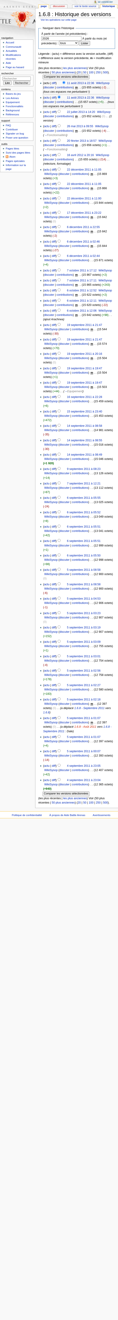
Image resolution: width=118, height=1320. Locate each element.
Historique (108, 6)
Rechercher (7, 73)
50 (84, 72)
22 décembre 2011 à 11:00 (84, 198)
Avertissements (102, 815)
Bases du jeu (13, 93)
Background (13, 110)
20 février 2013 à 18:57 (82, 140)
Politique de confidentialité (27, 815)
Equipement (13, 102)
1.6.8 (46, 712)
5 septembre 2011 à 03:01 (84, 656)
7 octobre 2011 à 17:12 (82, 270)
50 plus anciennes (63, 72)
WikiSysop (103, 83)
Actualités (11, 51)
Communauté (13, 46)
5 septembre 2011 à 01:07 (84, 718)
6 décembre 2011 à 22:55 (83, 227)
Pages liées (12, 148)
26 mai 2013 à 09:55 (80, 126)
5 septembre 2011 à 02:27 (84, 685)
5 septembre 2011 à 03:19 (84, 627)
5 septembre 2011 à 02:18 (84, 699)
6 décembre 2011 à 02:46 (83, 241)
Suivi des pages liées (18, 152)
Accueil (10, 42)
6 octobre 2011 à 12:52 (82, 290)
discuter (49, 87)
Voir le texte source (85, 6)
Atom (12, 156)
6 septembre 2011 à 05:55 (84, 497)
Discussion (59, 6)
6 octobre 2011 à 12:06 (82, 310)
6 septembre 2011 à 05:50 (84, 555)
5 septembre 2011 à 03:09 (84, 641)
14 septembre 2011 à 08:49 (84, 454)
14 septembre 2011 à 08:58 (84, 425)
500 (105, 72)
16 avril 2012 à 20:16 (80, 155)
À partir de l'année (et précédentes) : (64, 33)
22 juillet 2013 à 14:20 (81, 112)
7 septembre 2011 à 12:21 (84, 483)
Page (44, 6)
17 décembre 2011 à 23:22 (84, 212)
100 (91, 72)
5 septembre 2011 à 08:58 (84, 569)
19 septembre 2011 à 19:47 (84, 368)
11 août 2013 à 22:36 (80, 83)
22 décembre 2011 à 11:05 (84, 169)
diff (54, 83)
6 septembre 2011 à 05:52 (84, 512)
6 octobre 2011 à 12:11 (82, 300)
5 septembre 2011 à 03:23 (84, 613)
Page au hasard (15, 67)
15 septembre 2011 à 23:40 (84, 411)
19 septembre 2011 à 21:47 (84, 325)
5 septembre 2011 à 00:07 (84, 751)
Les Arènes (12, 98)
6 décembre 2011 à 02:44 (83, 256)
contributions (65, 87)
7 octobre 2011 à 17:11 (82, 280)
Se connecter (105, 1)
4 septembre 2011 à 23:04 (84, 780)
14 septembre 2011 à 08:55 (84, 440)
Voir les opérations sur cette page (58, 19)
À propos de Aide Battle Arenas (67, 815)
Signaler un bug (15, 133)
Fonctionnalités (14, 106)
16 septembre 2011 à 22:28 (84, 397)
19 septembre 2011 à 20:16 (84, 353)
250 (98, 72)
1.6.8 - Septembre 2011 (89, 708)
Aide (8, 63)
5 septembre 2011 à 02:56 (84, 670)
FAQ (8, 125)
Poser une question (17, 137)
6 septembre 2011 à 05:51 (84, 526)
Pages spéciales (15, 161)
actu (46, 97)
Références (12, 114)
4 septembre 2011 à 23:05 (84, 765)
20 (79, 72)
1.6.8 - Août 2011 (85, 726)
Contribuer (12, 129)
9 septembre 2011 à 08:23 (84, 469)
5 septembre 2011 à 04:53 (84, 598)
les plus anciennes (75, 68)
